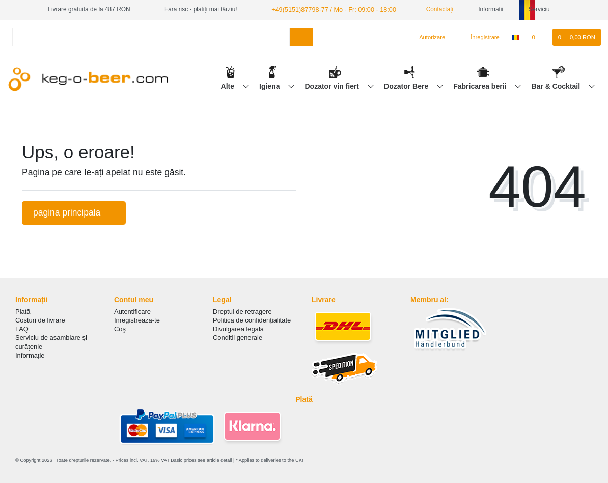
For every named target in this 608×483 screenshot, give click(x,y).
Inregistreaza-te (137, 320)
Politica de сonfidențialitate (252, 320)
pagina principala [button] (74, 212)
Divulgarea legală (238, 328)
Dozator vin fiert (333, 85)
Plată (23, 311)
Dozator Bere (407, 85)
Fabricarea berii (480, 85)
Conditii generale (237, 337)
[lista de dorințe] (538, 36)
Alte (228, 85)
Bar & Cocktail (556, 85)
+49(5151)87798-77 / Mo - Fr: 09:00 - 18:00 (329, 9)
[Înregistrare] (479, 36)
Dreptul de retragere (242, 311)
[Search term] (151, 36)
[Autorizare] (428, 36)
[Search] (301, 36)
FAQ (22, 328)
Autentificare (132, 311)
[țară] (515, 36)
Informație (30, 355)
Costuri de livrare (40, 320)
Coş (120, 328)
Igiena (270, 85)
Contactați (430, 9)
